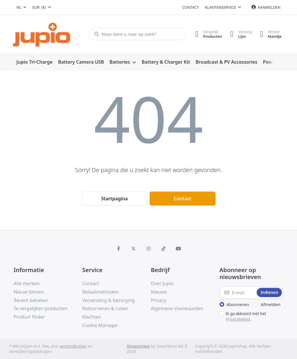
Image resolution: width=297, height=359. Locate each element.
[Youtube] (178, 248)
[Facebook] (118, 248)
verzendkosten (73, 346)
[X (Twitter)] (133, 248)
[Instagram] (148, 248)
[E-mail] (238, 292)
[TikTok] (163, 248)
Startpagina (114, 198)
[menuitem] (34, 62)
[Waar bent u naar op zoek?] (136, 34)
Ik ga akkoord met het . (246, 316)
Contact (190, 7)
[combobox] (21, 7)
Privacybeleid (238, 319)
